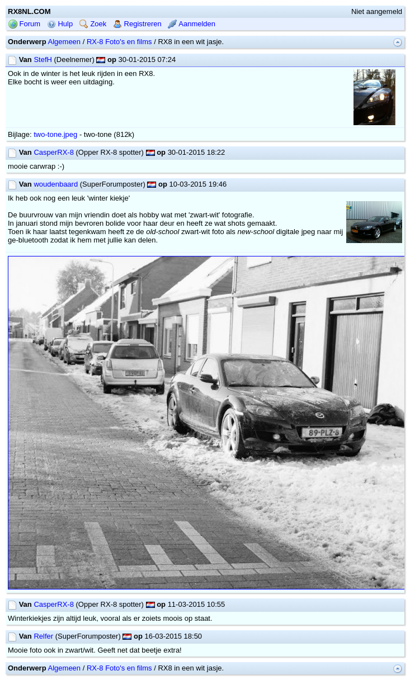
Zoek (93, 24)
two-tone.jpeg (55, 134)
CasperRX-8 (54, 152)
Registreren (137, 24)
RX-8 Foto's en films (119, 41)
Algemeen (64, 41)
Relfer (43, 636)
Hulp (60, 24)
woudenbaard (56, 184)
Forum (24, 24)
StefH (43, 59)
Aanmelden (191, 24)
